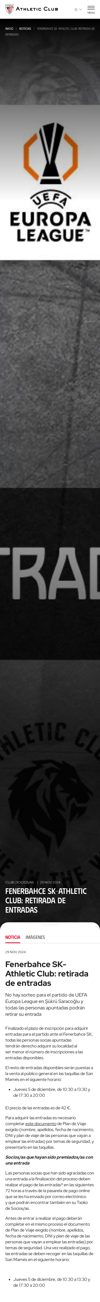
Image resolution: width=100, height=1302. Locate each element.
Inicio (9, 28)
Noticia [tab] (12, 937)
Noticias (25, 28)
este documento (40, 1123)
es (78, 9)
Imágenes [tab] (35, 937)
